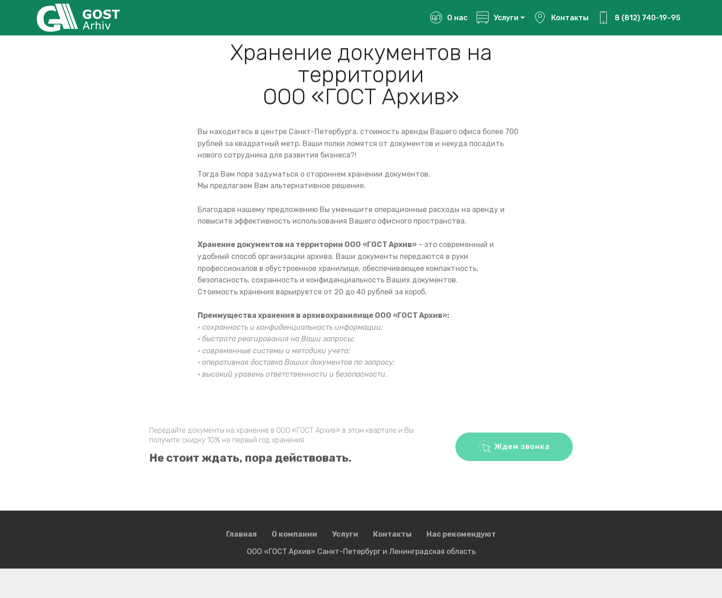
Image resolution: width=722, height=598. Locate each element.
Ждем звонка (514, 453)
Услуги (497, 17)
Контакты (561, 17)
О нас (448, 17)
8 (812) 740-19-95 (639, 17)
